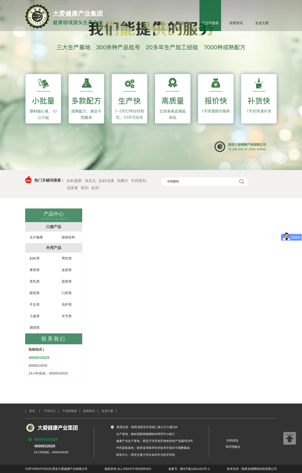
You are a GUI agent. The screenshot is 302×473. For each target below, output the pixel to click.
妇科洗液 (106, 181)
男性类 (67, 258)
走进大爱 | (111, 411)
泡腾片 (122, 181)
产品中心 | (53, 411)
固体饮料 (68, 237)
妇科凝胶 (74, 181)
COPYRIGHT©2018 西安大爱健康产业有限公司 (56, 468)
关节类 (67, 316)
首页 (158, 23)
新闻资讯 (236, 23)
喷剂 (85, 188)
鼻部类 (35, 270)
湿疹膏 (72, 188)
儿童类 (35, 316)
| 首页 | (34, 411)
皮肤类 (67, 270)
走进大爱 (262, 23)
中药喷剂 (138, 181)
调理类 (35, 327)
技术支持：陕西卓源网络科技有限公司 (252, 468)
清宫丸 (90, 181)
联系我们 (54, 339)
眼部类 (35, 293)
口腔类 (67, 293)
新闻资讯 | (92, 411)
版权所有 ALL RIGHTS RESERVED (128, 468)
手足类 (35, 304)
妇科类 (35, 258)
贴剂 (95, 188)
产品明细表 (210, 23)
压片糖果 (36, 237)
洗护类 (67, 304)
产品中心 (184, 23)
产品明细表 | (72, 411)
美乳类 (35, 281)
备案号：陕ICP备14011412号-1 (189, 468)
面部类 (67, 281)
